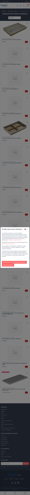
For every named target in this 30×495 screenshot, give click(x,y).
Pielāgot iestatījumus (20, 262)
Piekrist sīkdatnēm (7, 262)
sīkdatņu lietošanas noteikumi (15, 240)
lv (26, 229)
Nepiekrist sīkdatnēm (8, 265)
